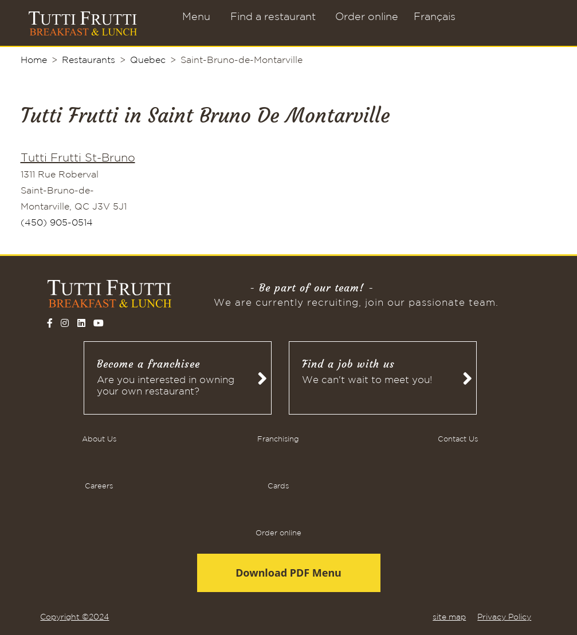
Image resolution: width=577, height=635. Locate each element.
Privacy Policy (504, 617)
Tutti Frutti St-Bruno (78, 158)
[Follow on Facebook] (50, 323)
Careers (99, 486)
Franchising (278, 439)
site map (449, 617)
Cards (278, 486)
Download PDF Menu (288, 572)
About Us (99, 439)
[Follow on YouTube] (98, 323)
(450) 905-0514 (57, 223)
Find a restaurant (273, 17)
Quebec (148, 60)
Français (435, 17)
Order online (366, 17)
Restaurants (88, 60)
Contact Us (458, 439)
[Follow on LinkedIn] (81, 323)
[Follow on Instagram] (65, 323)
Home (34, 60)
